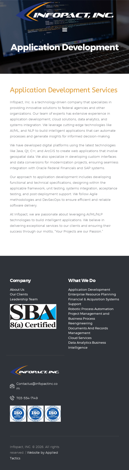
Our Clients (19, 294)
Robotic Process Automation (91, 309)
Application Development (89, 289)
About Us (17, 289)
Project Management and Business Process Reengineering (88, 318)
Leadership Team (24, 299)
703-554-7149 (27, 398)
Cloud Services (80, 338)
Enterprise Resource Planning (92, 294)
